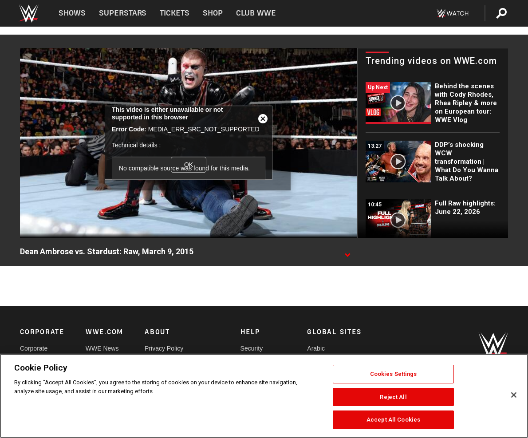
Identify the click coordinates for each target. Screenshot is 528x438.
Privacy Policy (164, 348)
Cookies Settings (393, 374)
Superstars (123, 13)
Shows (72, 13)
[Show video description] (347, 252)
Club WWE (256, 13)
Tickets (174, 13)
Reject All (393, 397)
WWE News (102, 348)
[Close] (514, 395)
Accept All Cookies (393, 419)
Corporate (33, 348)
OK (188, 164)
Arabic (316, 348)
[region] (264, 396)
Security (251, 348)
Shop (213, 13)
